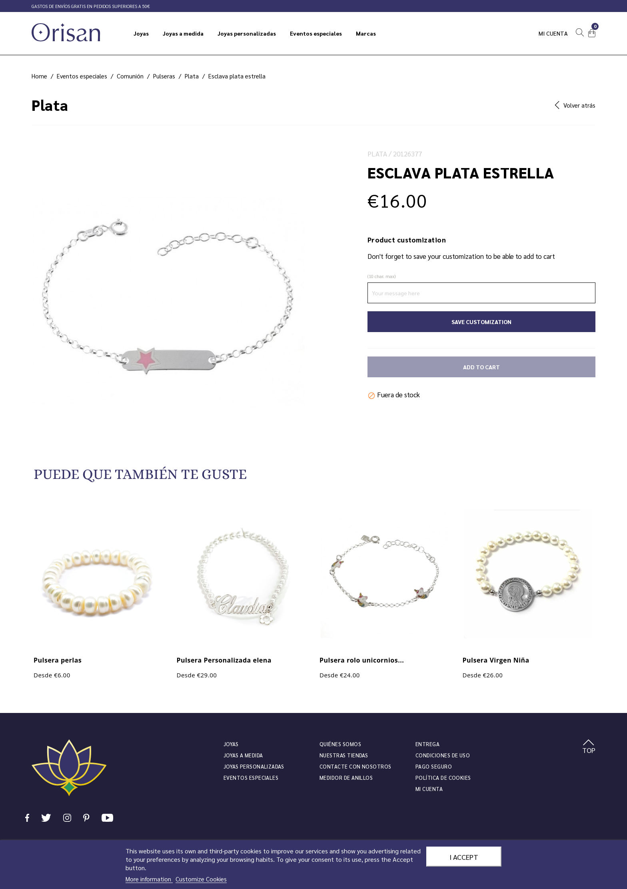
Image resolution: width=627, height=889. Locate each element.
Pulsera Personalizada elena (224, 660)
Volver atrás (575, 105)
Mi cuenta (553, 33)
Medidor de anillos (346, 777)
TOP (588, 747)
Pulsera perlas (58, 660)
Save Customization (481, 321)
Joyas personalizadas (254, 766)
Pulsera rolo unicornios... (361, 660)
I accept (463, 856)
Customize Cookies (201, 879)
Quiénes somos (340, 744)
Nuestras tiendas (343, 755)
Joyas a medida (243, 755)
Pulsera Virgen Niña (496, 660)
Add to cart (481, 366)
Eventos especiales (251, 777)
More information (149, 879)
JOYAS (231, 744)
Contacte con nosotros (355, 766)
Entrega (427, 744)
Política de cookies (443, 777)
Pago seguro (433, 766)
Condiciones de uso (442, 755)
